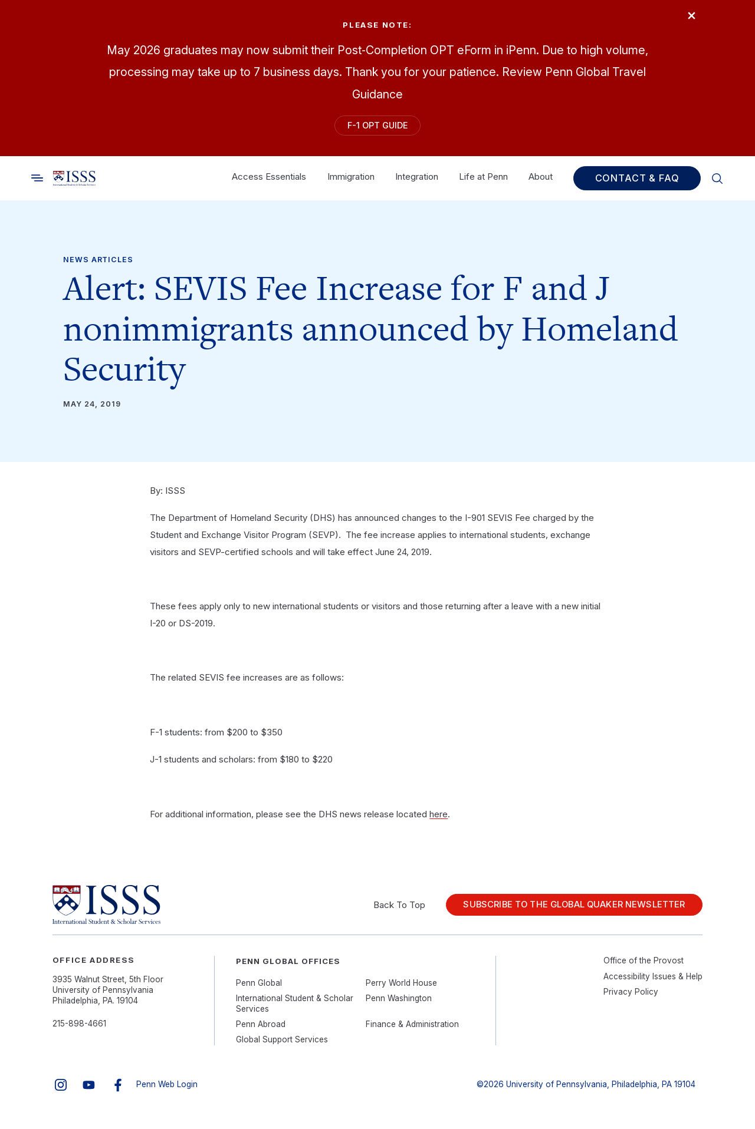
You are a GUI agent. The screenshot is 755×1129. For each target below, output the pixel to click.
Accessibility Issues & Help (653, 981)
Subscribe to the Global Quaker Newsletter (567, 909)
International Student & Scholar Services (294, 1008)
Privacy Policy (630, 996)
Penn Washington (399, 1003)
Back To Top (385, 909)
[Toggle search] (37, 183)
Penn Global (259, 987)
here (438, 818)
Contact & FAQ (637, 183)
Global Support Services (282, 1044)
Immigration (351, 181)
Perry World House (401, 987)
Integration (416, 181)
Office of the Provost (643, 965)
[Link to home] (74, 183)
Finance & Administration (412, 1029)
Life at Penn (483, 181)
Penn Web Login (167, 1089)
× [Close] (686, 19)
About (540, 181)
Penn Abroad (260, 1029)
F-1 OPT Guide (377, 127)
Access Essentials (269, 181)
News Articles (98, 264)
